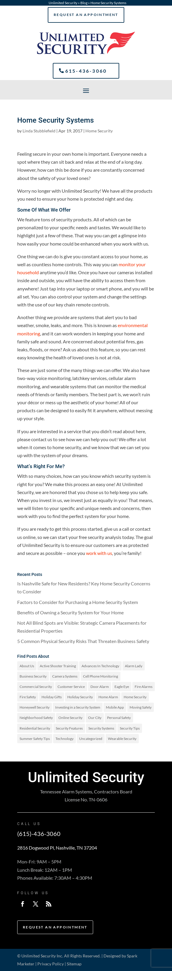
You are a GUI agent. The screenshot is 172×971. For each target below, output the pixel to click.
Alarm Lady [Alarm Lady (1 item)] (133, 666)
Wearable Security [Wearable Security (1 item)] (122, 738)
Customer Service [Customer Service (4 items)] (71, 686)
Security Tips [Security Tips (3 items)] (130, 728)
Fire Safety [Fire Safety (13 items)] (28, 697)
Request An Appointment (86, 14)
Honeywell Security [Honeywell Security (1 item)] (35, 707)
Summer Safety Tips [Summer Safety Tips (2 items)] (35, 738)
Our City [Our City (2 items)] (94, 717)
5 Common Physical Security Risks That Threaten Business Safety (83, 641)
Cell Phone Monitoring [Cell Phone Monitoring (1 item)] (100, 676)
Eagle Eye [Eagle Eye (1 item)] (121, 686)
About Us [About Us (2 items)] (27, 666)
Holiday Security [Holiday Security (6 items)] (80, 697)
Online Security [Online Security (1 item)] (70, 717)
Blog (83, 3)
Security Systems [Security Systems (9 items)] (101, 728)
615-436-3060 (86, 71)
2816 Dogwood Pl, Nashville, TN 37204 (57, 847)
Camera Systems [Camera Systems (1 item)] (64, 676)
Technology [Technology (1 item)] (64, 738)
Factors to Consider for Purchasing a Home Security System (77, 602)
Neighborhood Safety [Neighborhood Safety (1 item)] (36, 717)
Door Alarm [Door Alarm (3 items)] (99, 686)
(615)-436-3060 (38, 833)
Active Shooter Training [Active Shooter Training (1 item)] (58, 666)
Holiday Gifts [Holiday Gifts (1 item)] (52, 697)
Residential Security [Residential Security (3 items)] (35, 728)
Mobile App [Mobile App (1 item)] (115, 707)
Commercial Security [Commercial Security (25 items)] (36, 686)
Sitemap (74, 963)
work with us (99, 553)
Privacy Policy (50, 963)
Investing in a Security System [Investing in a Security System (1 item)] (77, 707)
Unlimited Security (63, 3)
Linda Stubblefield (39, 130)
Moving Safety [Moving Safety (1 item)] (141, 707)
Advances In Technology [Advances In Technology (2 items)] (100, 666)
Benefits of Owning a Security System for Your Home (70, 612)
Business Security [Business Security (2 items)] (33, 676)
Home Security (99, 130)
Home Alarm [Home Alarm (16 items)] (108, 697)
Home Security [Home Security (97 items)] (135, 697)
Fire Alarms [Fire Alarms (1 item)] (143, 686)
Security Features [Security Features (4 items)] (69, 728)
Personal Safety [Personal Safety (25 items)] (119, 717)
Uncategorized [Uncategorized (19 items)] (90, 738)
